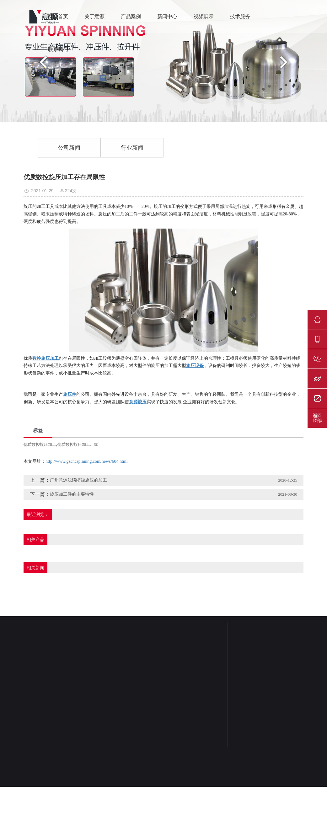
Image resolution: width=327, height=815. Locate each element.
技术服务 (240, 16)
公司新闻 (69, 148)
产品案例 (131, 16)
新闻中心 (167, 16)
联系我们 (58, 49)
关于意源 (94, 16)
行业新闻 (132, 148)
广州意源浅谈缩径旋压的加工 (78, 480)
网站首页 (58, 16)
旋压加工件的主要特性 (72, 494)
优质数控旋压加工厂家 (77, 444)
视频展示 (204, 16)
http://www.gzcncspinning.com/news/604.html (87, 461)
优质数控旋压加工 (40, 444)
